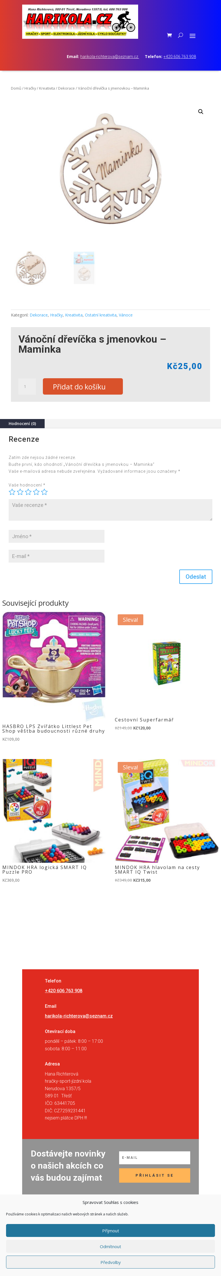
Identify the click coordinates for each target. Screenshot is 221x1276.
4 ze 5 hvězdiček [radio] (36, 492)
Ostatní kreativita (101, 315)
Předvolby (110, 1262)
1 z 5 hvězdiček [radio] (12, 492)
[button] (201, 112)
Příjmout (110, 1230)
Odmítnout (110, 1246)
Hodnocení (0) (22, 423)
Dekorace (66, 88)
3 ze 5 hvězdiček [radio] (28, 492)
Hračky (30, 88)
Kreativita (47, 88)
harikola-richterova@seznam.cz (109, 56)
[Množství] (27, 387)
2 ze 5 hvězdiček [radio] (20, 492)
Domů (16, 88)
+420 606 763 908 (179, 56)
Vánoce (126, 315)
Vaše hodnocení (27, 485)
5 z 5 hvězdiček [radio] (44, 492)
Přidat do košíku (79, 386)
